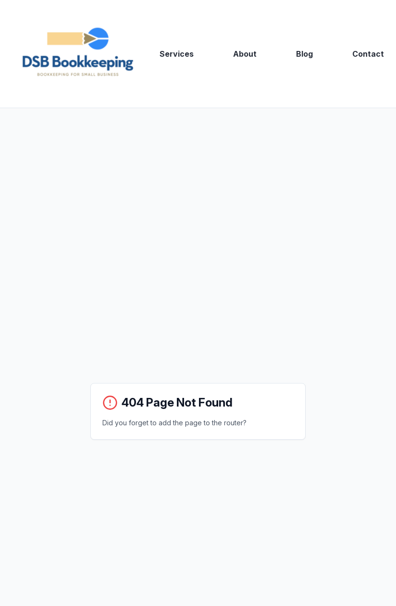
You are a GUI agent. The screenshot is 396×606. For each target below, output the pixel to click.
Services (177, 54)
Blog (304, 54)
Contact (368, 54)
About (245, 54)
